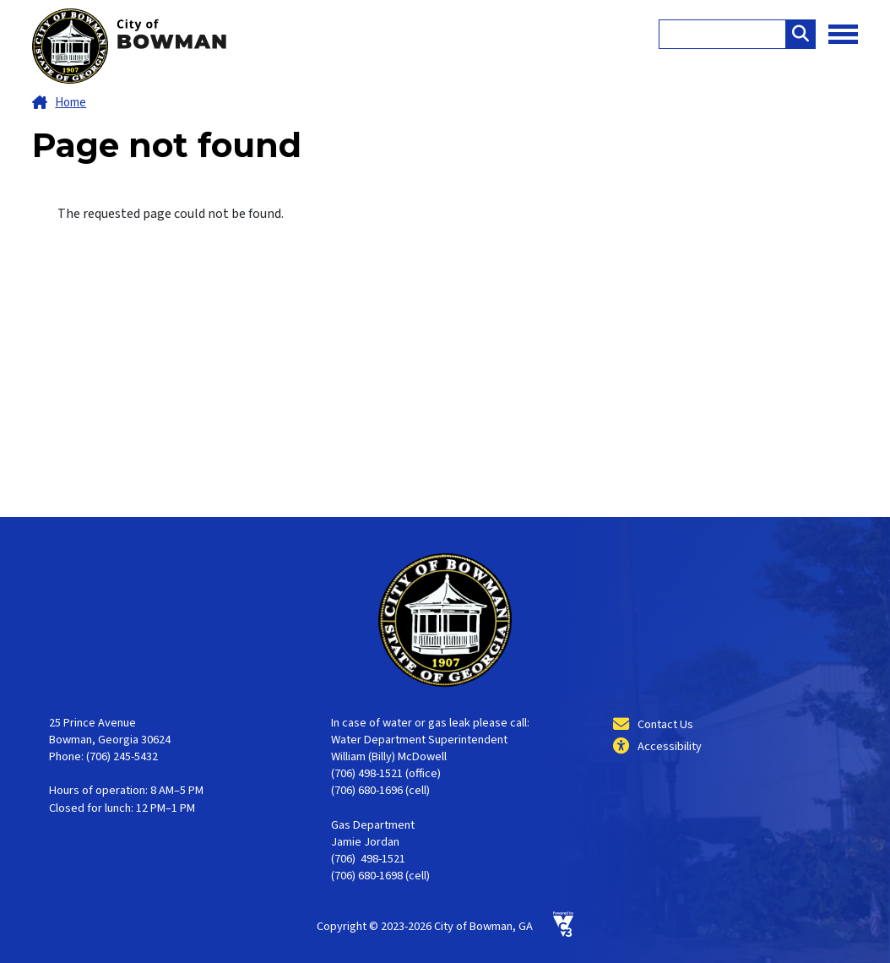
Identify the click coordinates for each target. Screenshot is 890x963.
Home (70, 103)
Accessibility (670, 746)
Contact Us (665, 724)
